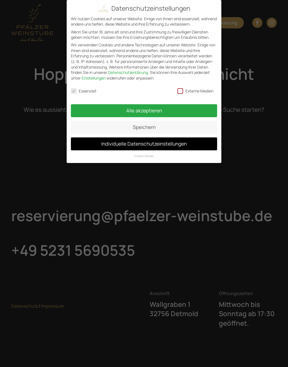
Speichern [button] (144, 127)
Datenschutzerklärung (128, 72)
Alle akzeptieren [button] (144, 110)
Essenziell (83, 91)
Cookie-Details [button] (144, 156)
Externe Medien (195, 91)
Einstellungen (94, 78)
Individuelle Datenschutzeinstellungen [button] (144, 143)
